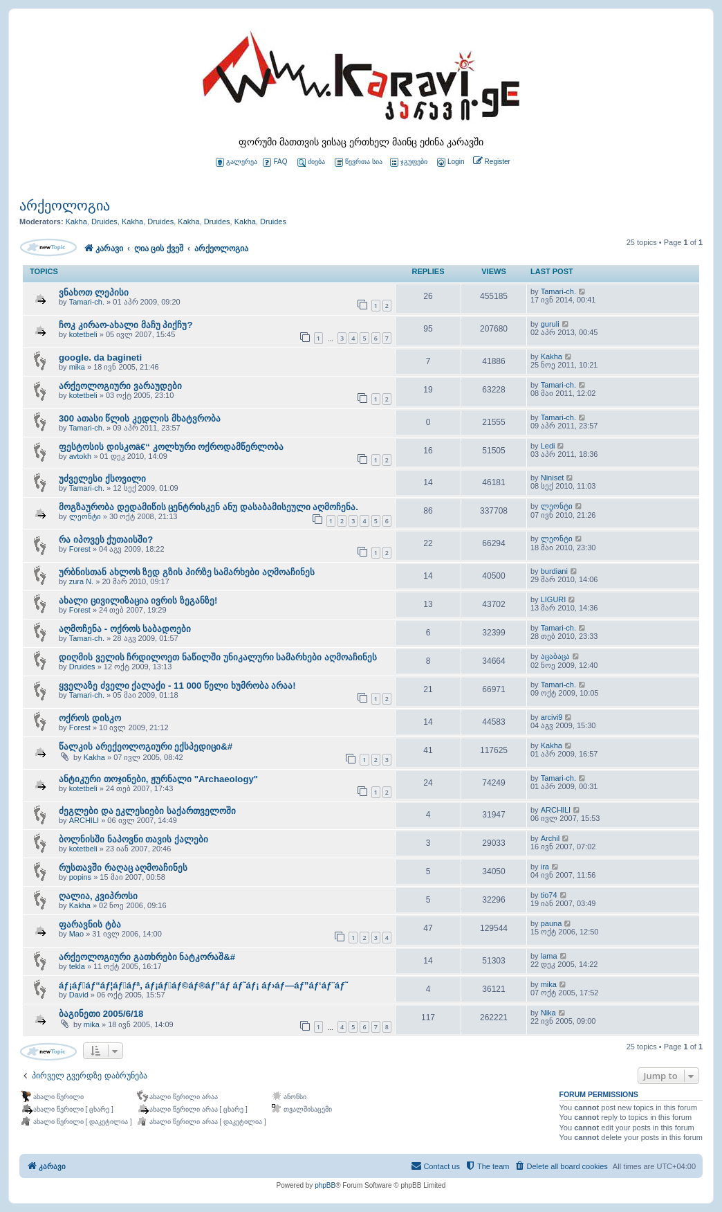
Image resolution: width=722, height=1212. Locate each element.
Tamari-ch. (86, 302)
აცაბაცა (555, 656)
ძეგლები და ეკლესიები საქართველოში (147, 811)
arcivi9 (552, 717)
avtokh (80, 456)
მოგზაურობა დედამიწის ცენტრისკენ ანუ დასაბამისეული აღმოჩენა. (208, 507)
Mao (76, 934)
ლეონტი (85, 516)
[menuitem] (449, 162)
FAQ (275, 162)
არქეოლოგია (64, 205)
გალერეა (236, 162)
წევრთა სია (358, 162)
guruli (550, 324)
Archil (550, 838)
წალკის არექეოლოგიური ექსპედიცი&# (145, 746)
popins (80, 877)
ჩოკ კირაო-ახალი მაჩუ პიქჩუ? (125, 325)
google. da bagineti (100, 357)
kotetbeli (83, 334)
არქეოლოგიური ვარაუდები (120, 386)
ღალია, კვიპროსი (98, 896)
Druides (104, 221)
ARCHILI (84, 820)
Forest (80, 549)
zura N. (81, 581)
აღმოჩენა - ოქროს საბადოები (125, 629)
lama (549, 956)
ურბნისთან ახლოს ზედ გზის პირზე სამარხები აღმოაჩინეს (187, 572)
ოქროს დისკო (90, 718)
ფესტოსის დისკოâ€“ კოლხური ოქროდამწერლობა (171, 447)
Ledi (548, 446)
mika (77, 367)
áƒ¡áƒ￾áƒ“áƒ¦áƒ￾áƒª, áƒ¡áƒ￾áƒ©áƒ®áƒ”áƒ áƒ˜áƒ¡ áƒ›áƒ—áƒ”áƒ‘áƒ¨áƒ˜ (203, 985)
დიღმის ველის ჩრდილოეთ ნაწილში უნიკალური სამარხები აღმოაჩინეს (218, 657)
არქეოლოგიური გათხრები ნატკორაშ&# (147, 957)
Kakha (76, 221)
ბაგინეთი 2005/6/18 (101, 1014)
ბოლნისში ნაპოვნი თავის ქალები (133, 839)
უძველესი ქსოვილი (102, 478)
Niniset (552, 477)
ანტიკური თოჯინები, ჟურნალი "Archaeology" (158, 779)
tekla (77, 966)
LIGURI (553, 599)
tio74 (549, 895)
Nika (548, 1013)
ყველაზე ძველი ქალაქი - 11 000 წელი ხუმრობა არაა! (177, 685)
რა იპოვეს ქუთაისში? (106, 539)
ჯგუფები (408, 162)
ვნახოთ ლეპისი (94, 292)
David (79, 995)
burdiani (554, 571)
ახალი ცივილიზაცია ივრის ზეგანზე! (138, 600)
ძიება (311, 162)
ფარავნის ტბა (90, 924)
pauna (551, 923)
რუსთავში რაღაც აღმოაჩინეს (123, 867)
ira (545, 866)
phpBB (325, 1185)
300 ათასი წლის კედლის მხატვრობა (140, 418)
